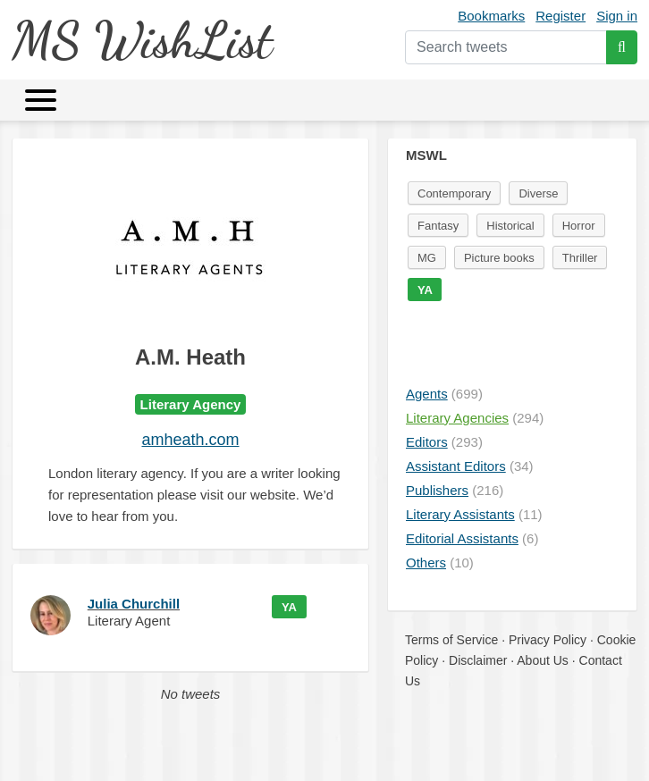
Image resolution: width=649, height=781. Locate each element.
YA (289, 607)
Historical (510, 225)
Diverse (538, 193)
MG (426, 258)
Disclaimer (478, 660)
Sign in (616, 15)
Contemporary (454, 193)
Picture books (499, 258)
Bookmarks (491, 15)
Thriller (580, 258)
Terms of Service (451, 640)
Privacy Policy (547, 640)
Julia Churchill (134, 603)
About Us (543, 660)
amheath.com (190, 440)
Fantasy (438, 225)
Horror (578, 225)
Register (560, 15)
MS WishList (142, 40)
